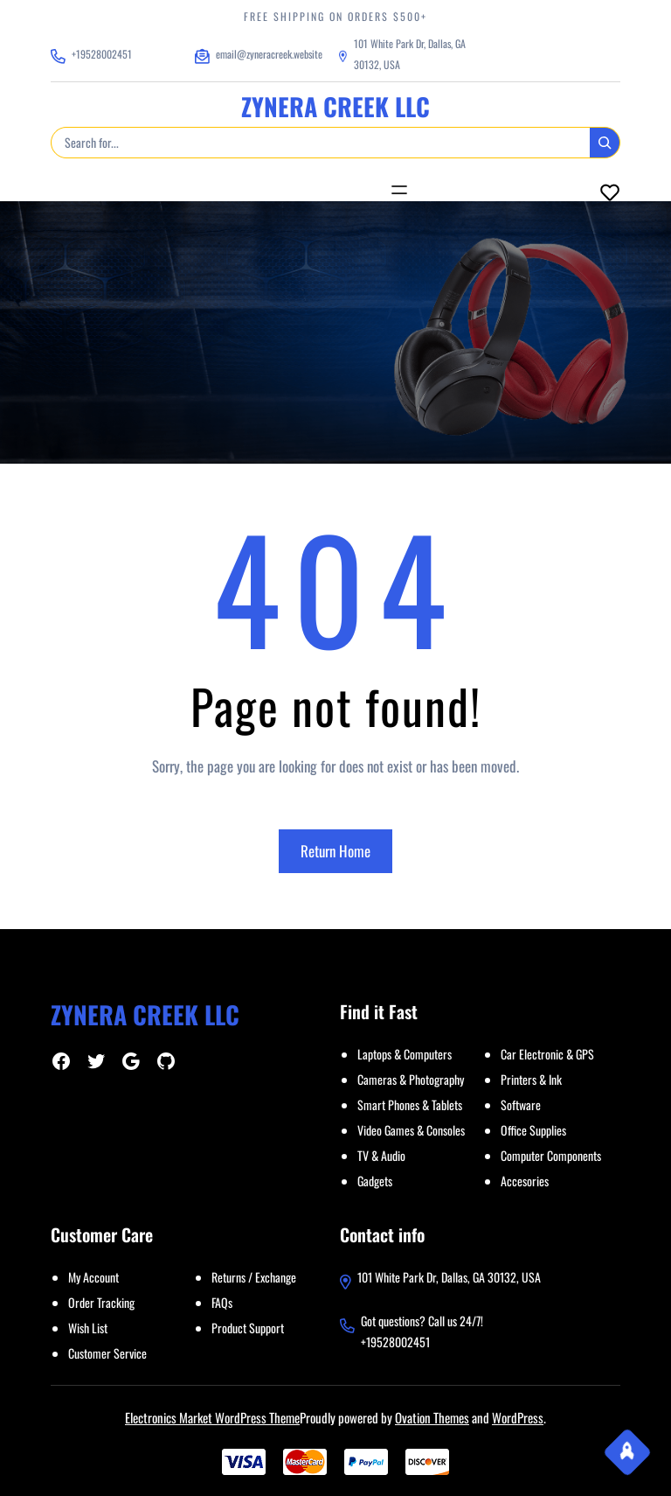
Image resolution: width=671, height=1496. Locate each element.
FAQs (221, 1302)
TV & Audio (381, 1155)
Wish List (87, 1327)
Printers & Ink (531, 1079)
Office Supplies (533, 1130)
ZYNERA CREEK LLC (335, 106)
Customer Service (107, 1353)
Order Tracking (101, 1302)
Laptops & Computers (404, 1054)
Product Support (247, 1327)
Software (521, 1104)
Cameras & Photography (410, 1079)
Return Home (335, 851)
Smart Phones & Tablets (409, 1104)
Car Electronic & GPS (547, 1054)
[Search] (604, 142)
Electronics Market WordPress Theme (212, 1417)
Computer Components (551, 1155)
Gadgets (374, 1180)
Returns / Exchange (253, 1277)
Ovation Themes (432, 1417)
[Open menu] (399, 189)
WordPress (517, 1417)
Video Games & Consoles (411, 1130)
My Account (93, 1277)
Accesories (525, 1180)
